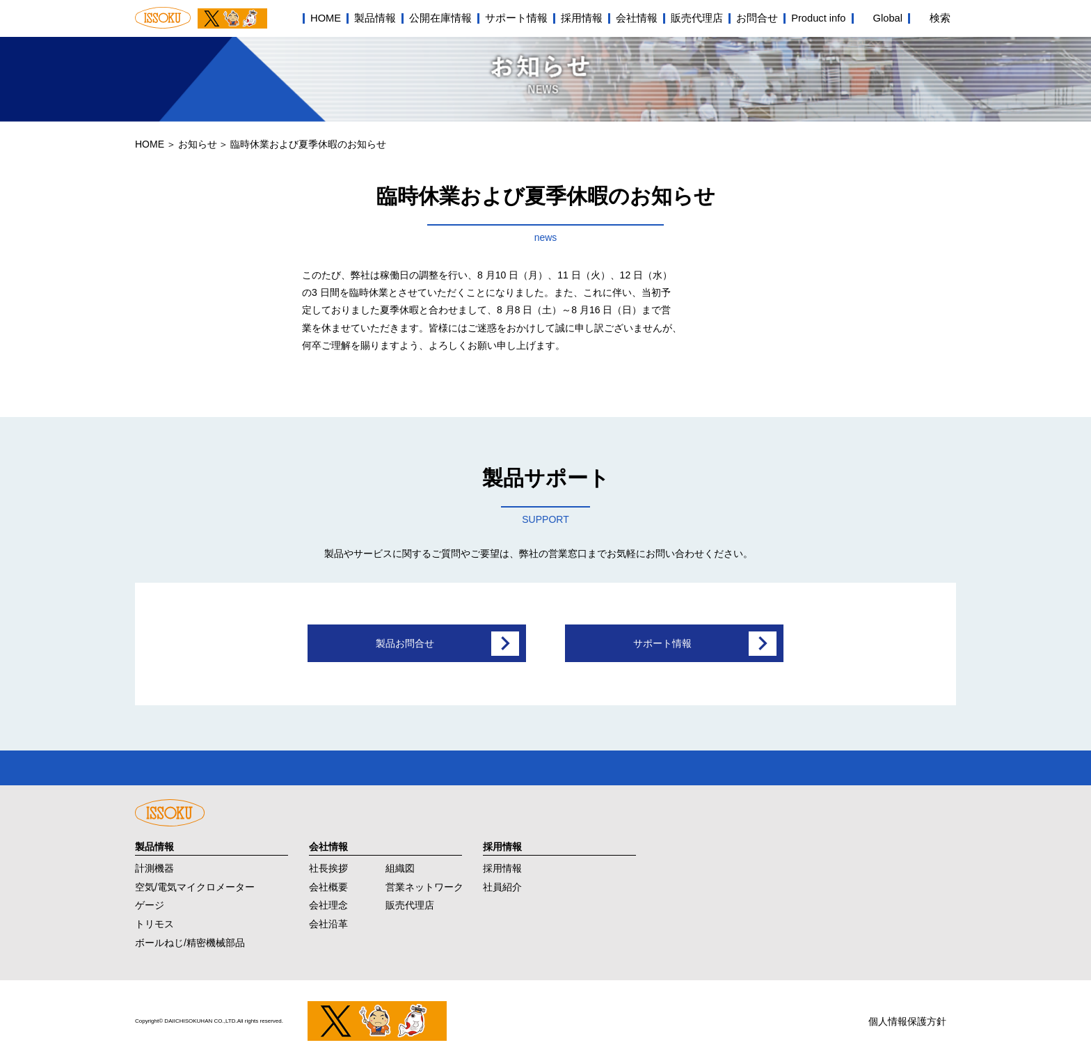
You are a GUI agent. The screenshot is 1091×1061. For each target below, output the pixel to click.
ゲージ (149, 903)
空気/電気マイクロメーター (195, 884)
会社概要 (328, 884)
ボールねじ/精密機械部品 (190, 941)
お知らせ (197, 144)
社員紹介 (502, 884)
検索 (940, 18)
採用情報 (582, 18)
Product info (818, 18)
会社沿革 (328, 922)
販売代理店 (697, 18)
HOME (325, 18)
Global (887, 18)
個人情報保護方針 (907, 1020)
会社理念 (328, 903)
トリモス (154, 922)
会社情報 (637, 18)
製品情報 (375, 18)
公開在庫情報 (440, 18)
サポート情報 (516, 18)
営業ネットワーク (424, 884)
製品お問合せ (405, 643)
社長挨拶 (328, 866)
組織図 (400, 866)
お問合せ (757, 18)
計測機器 (154, 866)
